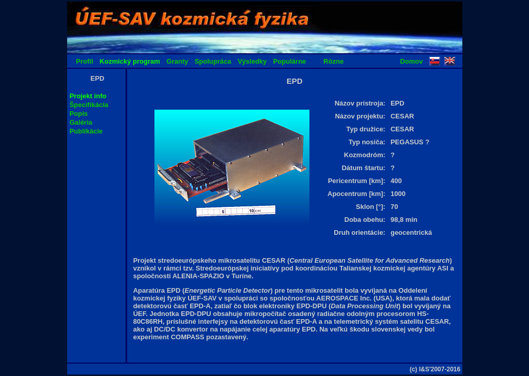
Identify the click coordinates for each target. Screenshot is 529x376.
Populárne (289, 61)
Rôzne (333, 61)
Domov (411, 61)
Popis (78, 113)
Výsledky (252, 61)
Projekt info (87, 96)
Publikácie (85, 131)
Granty (177, 61)
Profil (84, 61)
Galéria (80, 122)
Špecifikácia (88, 105)
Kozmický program (130, 61)
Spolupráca (213, 61)
